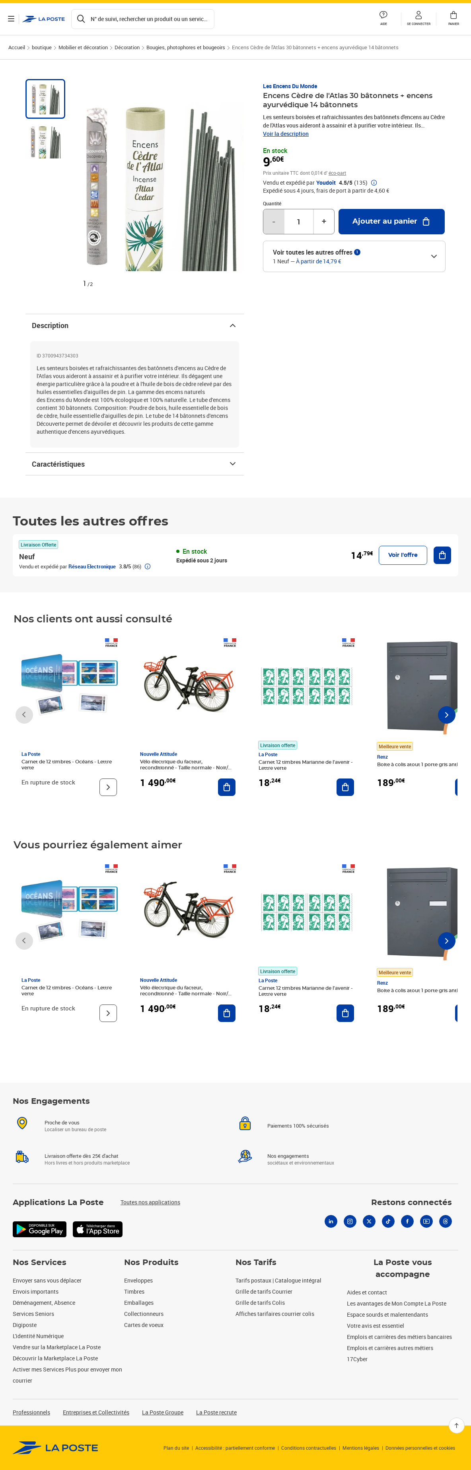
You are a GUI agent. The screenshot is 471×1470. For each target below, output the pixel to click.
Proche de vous (62, 1122)
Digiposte (25, 1325)
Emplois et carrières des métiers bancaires (399, 1337)
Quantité (272, 203)
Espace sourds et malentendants (387, 1314)
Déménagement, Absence (44, 1302)
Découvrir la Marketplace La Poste (55, 1358)
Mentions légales (361, 1448)
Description (134, 325)
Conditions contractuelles (308, 1448)
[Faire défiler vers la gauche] (24, 714)
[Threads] (445, 1221)
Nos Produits (151, 1263)
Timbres (134, 1291)
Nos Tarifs (256, 1263)
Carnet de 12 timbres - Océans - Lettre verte (66, 764)
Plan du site (176, 1448)
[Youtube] (426, 1221)
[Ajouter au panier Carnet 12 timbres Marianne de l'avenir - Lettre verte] (345, 787)
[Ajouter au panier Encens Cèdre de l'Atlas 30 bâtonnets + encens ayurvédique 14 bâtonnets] (392, 221)
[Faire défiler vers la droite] (446, 714)
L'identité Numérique (38, 1336)
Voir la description (286, 133)
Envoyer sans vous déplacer (47, 1280)
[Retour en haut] (457, 1425)
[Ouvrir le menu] (11, 19)
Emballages (139, 1302)
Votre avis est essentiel (375, 1325)
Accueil (16, 47)
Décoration (127, 47)
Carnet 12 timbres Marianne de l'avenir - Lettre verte (306, 765)
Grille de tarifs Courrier (264, 1291)
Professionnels (31, 1412)
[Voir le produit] (108, 787)
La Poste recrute (216, 1412)
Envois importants (35, 1291)
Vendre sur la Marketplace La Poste (57, 1347)
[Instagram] (350, 1221)
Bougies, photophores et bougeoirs (185, 47)
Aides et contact (367, 1292)
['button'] (43, 19)
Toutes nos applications (150, 1202)
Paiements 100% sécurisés (298, 1125)
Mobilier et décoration (83, 47)
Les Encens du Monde (290, 86)
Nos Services (39, 1263)
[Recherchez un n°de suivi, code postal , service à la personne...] (142, 19)
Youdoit (326, 182)
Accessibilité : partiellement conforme (235, 1448)
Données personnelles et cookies (420, 1448)
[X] (369, 1221)
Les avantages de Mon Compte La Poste (396, 1303)
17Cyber (357, 1359)
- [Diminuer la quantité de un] (273, 221)
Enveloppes (138, 1280)
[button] (418, 19)
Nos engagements (288, 1155)
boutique (42, 47)
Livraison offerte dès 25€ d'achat (82, 1155)
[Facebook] (407, 1221)
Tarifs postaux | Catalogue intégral (278, 1280)
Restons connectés (411, 1203)
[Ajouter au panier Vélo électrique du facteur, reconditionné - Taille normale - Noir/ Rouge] (226, 787)
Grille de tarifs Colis (260, 1302)
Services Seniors (33, 1313)
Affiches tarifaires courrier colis (275, 1313)
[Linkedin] (331, 1221)
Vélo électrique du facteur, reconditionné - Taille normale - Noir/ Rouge (184, 767)
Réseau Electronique (92, 566)
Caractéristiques (134, 464)
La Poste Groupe (162, 1412)
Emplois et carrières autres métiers (390, 1348)
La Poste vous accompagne (403, 1269)
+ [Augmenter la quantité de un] (324, 221)
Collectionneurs (143, 1313)
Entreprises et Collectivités (96, 1412)
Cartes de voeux (143, 1325)
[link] (55, 1447)
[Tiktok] (388, 1221)
